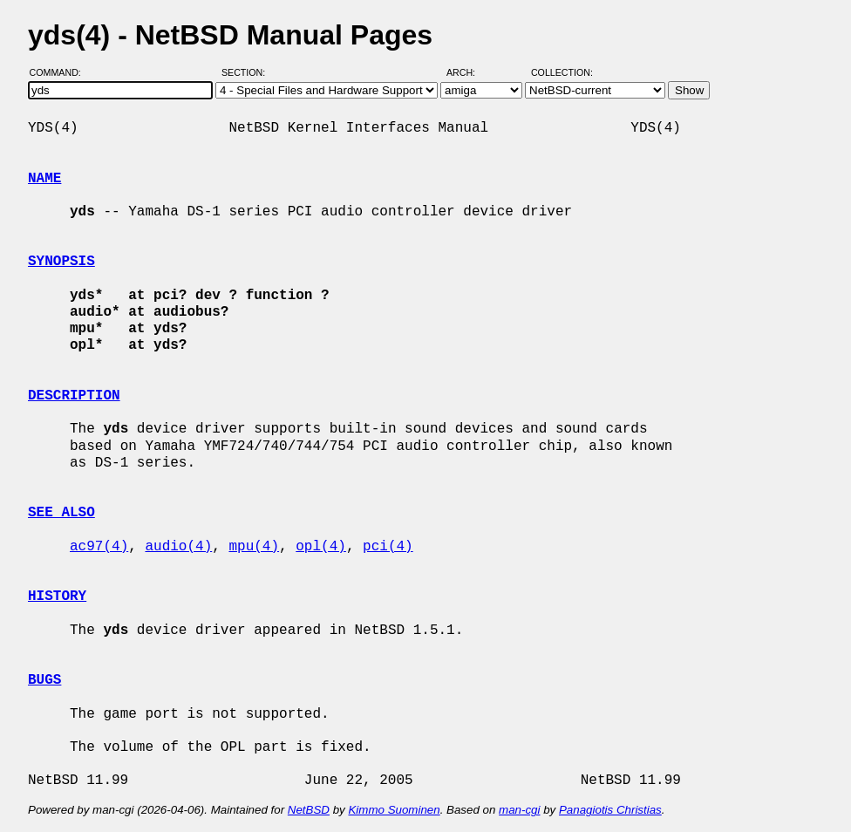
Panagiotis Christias (610, 809)
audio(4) (178, 546)
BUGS (44, 680)
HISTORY (57, 596)
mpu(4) (253, 546)
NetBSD (309, 809)
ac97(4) (99, 546)
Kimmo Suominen (393, 809)
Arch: (468, 72)
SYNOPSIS (61, 261)
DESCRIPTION (74, 396)
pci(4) (388, 546)
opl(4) (321, 546)
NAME (44, 178)
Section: (247, 72)
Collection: (562, 72)
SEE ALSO (61, 512)
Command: (61, 72)
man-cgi (519, 809)
